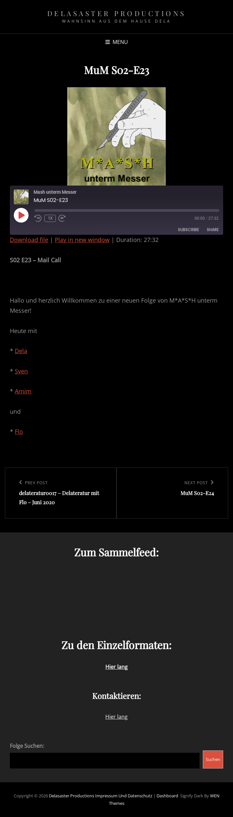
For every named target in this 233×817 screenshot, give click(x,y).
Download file (29, 240)
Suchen (213, 759)
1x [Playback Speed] (50, 218)
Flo (19, 431)
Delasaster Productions (116, 13)
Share (213, 229)
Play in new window (82, 240)
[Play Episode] (21, 215)
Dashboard (167, 796)
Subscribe (188, 229)
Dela (21, 351)
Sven (21, 371)
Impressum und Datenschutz (123, 796)
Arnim (23, 391)
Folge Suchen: (27, 745)
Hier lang (116, 716)
